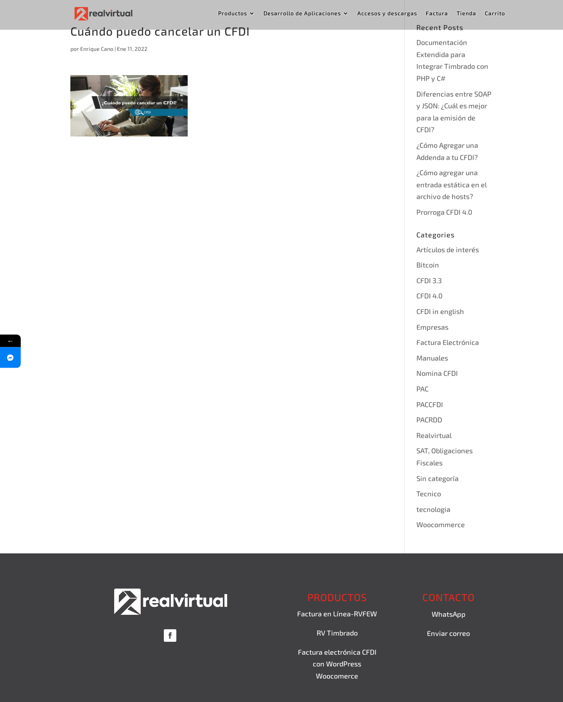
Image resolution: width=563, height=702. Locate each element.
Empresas (432, 327)
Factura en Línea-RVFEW (337, 613)
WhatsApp (449, 614)
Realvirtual (434, 435)
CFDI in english (440, 311)
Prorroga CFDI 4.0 (444, 212)
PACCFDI (429, 404)
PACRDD (429, 419)
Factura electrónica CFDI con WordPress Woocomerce (337, 664)
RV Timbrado (337, 632)
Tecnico (428, 493)
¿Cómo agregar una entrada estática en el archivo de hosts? (451, 184)
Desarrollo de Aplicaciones (302, 13)
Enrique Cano (96, 48)
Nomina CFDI (437, 373)
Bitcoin (427, 264)
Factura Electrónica (447, 342)
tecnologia (433, 509)
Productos (232, 13)
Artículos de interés (447, 249)
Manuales (432, 358)
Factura (437, 13)
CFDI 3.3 (429, 280)
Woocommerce (440, 524)
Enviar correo (448, 633)
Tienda (466, 13)
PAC (422, 388)
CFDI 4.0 (429, 295)
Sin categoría (437, 478)
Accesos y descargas (387, 13)
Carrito (495, 13)
